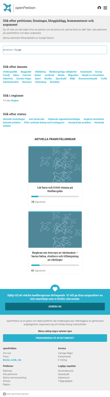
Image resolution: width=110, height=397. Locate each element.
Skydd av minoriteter (93, 75)
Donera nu (55, 306)
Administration (11, 82)
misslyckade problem (79, 122)
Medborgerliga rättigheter (63, 71)
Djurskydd (61, 78)
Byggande (26, 71)
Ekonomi (27, 82)
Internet (27, 75)
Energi (98, 71)
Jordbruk (50, 75)
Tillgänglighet (65, 381)
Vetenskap (41, 82)
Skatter (48, 78)
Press (6, 356)
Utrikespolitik (10, 71)
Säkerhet (8, 78)
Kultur (38, 75)
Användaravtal (65, 370)
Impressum (64, 377)
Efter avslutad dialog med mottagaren (44, 122)
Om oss (7, 353)
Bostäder (55, 82)
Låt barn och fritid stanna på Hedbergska (55, 189)
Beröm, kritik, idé (12, 360)
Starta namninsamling (14, 377)
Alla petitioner (10, 374)
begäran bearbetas (94, 119)
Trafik (104, 78)
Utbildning (40, 71)
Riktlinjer (7, 370)
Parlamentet (64, 356)
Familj (6, 75)
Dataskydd (86, 71)
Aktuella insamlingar (14, 119)
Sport (38, 78)
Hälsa (16, 75)
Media (61, 75)
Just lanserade (37, 119)
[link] (105, 8)
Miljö (73, 78)
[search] (51, 50)
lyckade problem (12, 122)
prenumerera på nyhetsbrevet (55, 338)
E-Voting (62, 360)
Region (15, 100)
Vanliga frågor (65, 353)
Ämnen (6, 381)
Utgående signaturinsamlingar (64, 119)
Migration (73, 75)
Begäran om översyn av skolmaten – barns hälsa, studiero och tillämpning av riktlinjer (55, 256)
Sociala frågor (24, 78)
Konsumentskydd (88, 78)
